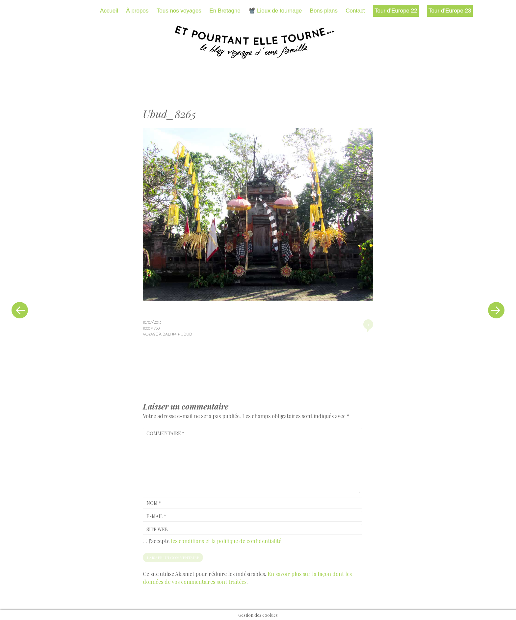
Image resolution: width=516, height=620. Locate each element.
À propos (137, 11)
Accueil (109, 11)
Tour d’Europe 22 (395, 11)
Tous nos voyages (179, 11)
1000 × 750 (151, 328)
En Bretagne (225, 11)
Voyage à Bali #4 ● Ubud (167, 334)
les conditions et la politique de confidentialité (226, 540)
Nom (153, 503)
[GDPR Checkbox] (145, 541)
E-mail (156, 516)
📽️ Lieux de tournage (275, 11)
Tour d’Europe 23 (449, 11)
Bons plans (324, 11)
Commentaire (165, 433)
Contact (355, 11)
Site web (157, 529)
